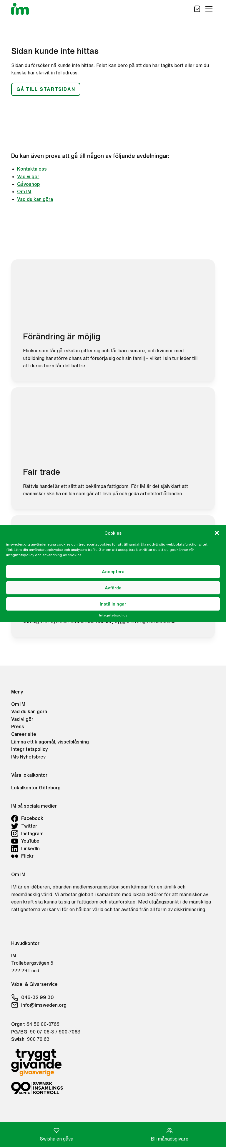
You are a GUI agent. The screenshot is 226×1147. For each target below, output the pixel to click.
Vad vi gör (28, 176)
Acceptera (113, 571)
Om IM (24, 191)
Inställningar (113, 604)
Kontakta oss (32, 168)
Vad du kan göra (35, 199)
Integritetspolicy (113, 615)
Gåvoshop (28, 184)
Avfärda (113, 588)
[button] (217, 533)
